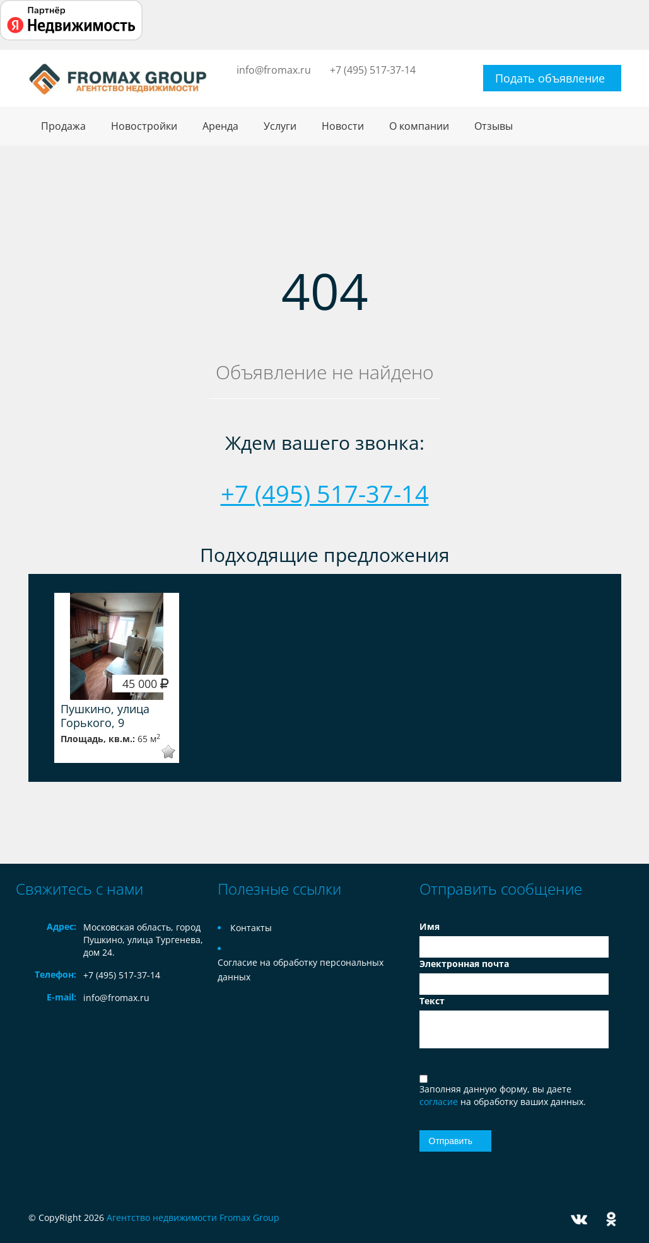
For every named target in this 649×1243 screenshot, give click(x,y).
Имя (429, 926)
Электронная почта (464, 964)
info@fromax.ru (274, 70)
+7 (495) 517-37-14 (373, 70)
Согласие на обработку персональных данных (300, 969)
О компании (419, 126)
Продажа (63, 126)
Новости (343, 126)
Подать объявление (550, 78)
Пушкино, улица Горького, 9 (105, 715)
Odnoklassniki (611, 1219)
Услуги (280, 126)
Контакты (251, 928)
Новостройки (144, 126)
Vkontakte (579, 1219)
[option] (116, 678)
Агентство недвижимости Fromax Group (193, 1217)
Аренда (220, 126)
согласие (439, 1102)
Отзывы (493, 126)
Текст (432, 1001)
